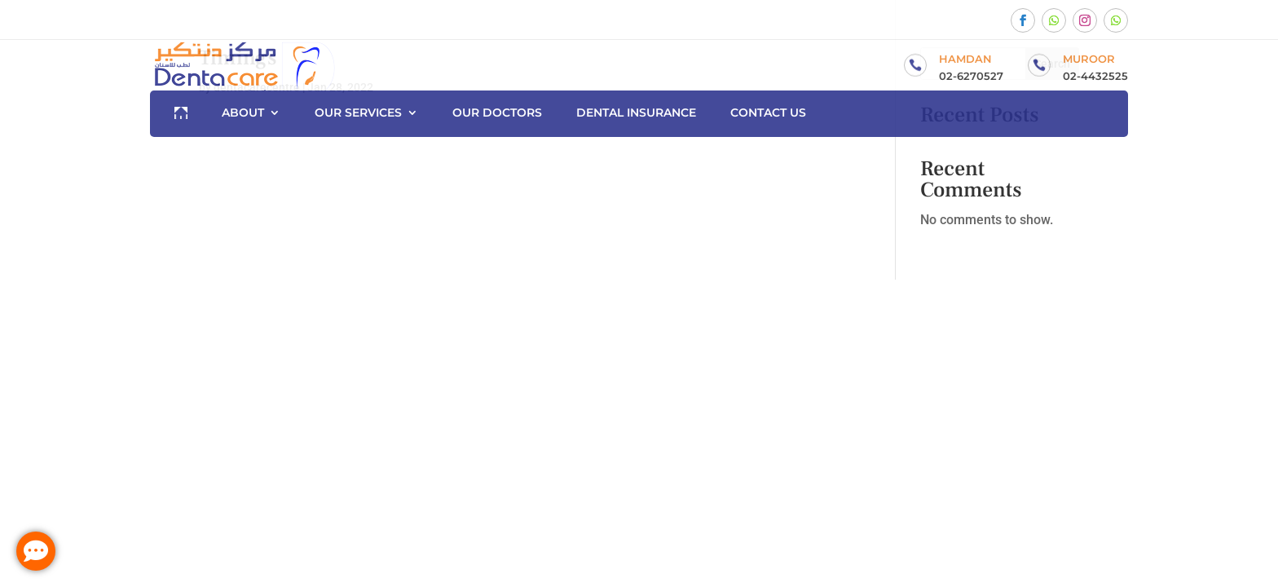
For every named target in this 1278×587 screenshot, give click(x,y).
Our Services (358, 113)
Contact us (768, 113)
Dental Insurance (636, 113)
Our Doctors (497, 113)
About (243, 113)
